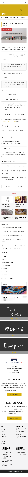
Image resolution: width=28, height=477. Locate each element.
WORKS (3, 434)
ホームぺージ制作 (5, 265)
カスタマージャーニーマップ (9, 121)
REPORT (3, 441)
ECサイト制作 (19, 434)
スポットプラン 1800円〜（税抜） (6, 464)
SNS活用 (3, 272)
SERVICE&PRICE (5, 429)
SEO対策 (3, 268)
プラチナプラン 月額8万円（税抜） (6, 461)
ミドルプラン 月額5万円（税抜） (6, 457)
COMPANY (3, 432)
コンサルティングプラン (21, 455)
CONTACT (3, 443)
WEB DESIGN (21, 427)
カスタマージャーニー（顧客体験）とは (10, 231)
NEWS (2, 259)
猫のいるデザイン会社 (6, 278)
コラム (3, 256)
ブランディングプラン (21, 452)
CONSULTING (20, 448)
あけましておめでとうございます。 (9, 227)
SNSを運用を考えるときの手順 (8, 236)
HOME (2, 426)
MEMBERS (4, 436)
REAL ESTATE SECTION (14, 394)
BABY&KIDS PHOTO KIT (14, 418)
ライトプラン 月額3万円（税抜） (6, 453)
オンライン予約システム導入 (21, 437)
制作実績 (3, 275)
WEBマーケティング (7, 29)
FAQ (2, 439)
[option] (14, 293)
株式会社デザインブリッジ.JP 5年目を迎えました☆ (14, 240)
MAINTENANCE (5, 448)
